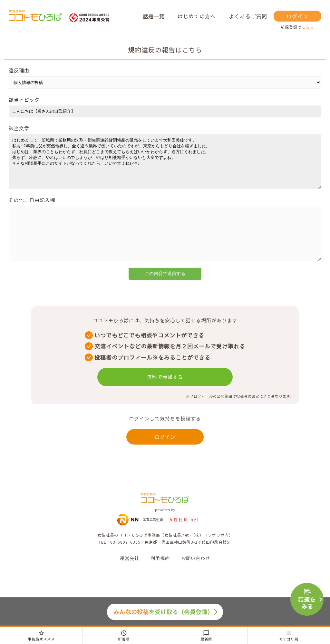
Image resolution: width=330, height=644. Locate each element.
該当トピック (24, 99)
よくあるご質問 (248, 16)
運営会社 (129, 577)
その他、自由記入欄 (32, 209)
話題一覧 (154, 16)
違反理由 (19, 70)
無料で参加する (165, 396)
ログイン (297, 16)
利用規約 (160, 577)
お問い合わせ (195, 577)
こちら (308, 27)
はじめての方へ (197, 16)
